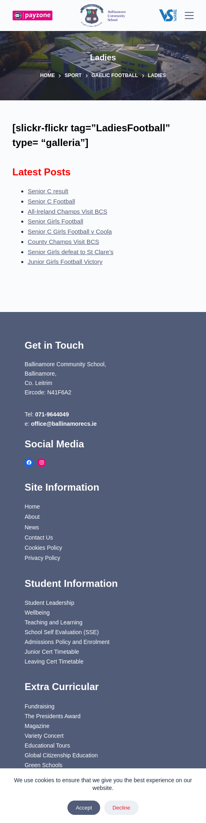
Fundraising (39, 706)
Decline (121, 808)
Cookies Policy (43, 547)
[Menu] (189, 15)
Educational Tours (47, 745)
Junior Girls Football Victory (65, 261)
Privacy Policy (42, 558)
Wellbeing (37, 612)
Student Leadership (49, 603)
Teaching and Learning (54, 622)
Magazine (37, 726)
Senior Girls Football (55, 221)
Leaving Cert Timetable (54, 661)
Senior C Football (51, 201)
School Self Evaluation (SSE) (62, 632)
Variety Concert (44, 735)
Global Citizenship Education (61, 755)
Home (32, 506)
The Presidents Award (53, 716)
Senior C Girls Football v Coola (70, 231)
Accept (84, 808)
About (32, 516)
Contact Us (39, 537)
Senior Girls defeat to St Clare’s (71, 251)
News (32, 527)
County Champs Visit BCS (63, 241)
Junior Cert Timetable (52, 651)
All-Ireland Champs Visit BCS (67, 211)
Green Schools (44, 765)
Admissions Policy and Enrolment (67, 642)
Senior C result (48, 191)
